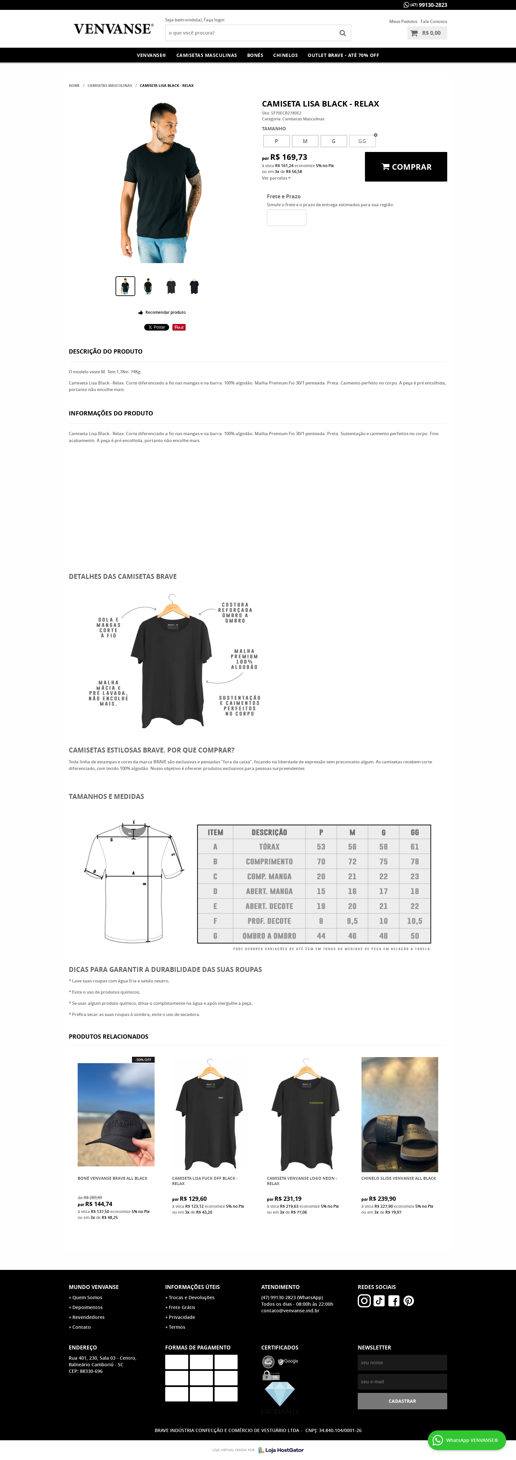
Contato (81, 1327)
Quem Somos (87, 1297)
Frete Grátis (182, 1307)
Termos (177, 1327)
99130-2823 (428, 5)
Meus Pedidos (403, 21)
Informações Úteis (192, 1287)
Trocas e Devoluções (192, 1297)
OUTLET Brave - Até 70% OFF (343, 55)
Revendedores (88, 1317)
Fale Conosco (434, 21)
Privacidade (182, 1317)
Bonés (255, 55)
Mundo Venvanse (94, 1287)
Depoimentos (87, 1307)
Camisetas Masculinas (206, 55)
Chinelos (285, 55)
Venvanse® (152, 55)
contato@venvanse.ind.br (290, 1310)
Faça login (214, 20)
